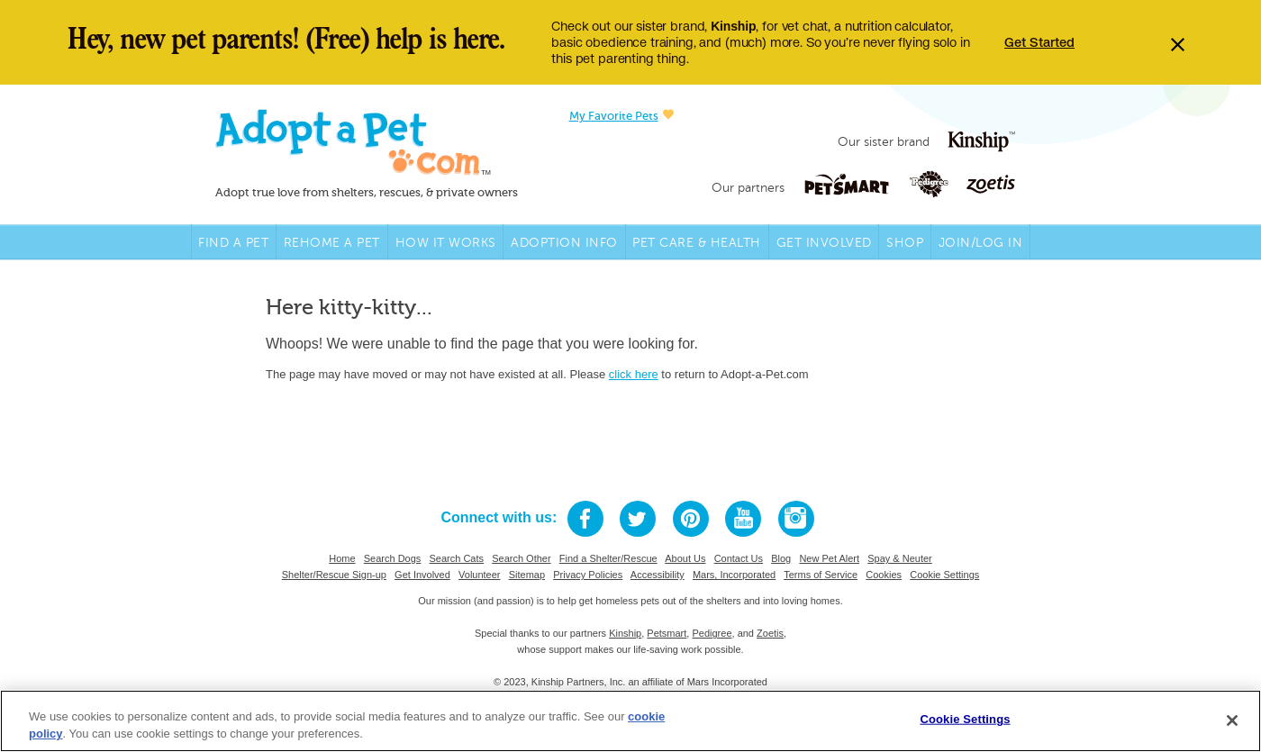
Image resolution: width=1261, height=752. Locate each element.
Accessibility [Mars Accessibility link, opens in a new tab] (657, 574)
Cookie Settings (944, 574)
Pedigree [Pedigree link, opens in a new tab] (711, 633)
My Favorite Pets (621, 115)
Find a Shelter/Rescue (608, 558)
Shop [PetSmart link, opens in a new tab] (904, 242)
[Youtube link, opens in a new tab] (743, 519)
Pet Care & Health (696, 242)
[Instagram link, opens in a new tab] (796, 519)
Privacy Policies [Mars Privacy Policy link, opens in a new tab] (587, 574)
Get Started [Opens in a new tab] (1039, 42)
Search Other (521, 558)
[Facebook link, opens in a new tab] (585, 519)
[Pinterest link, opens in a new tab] (691, 519)
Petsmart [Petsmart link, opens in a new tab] (666, 633)
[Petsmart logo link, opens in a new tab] (856, 184)
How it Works (445, 242)
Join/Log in (981, 242)
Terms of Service (820, 574)
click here (633, 374)
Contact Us (738, 558)
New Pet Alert (829, 558)
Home (342, 558)
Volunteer (479, 574)
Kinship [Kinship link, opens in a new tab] (625, 633)
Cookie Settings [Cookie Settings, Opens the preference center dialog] (965, 719)
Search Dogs (393, 558)
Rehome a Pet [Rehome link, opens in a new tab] (332, 242)
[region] (630, 721)
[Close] (1232, 720)
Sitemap (527, 574)
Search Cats (457, 558)
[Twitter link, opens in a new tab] (638, 519)
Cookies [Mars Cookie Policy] (884, 574)
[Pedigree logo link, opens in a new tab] (937, 184)
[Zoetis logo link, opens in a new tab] (990, 184)
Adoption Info (564, 242)
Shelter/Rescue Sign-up (334, 574)
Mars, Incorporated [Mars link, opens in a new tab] (734, 574)
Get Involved (824, 242)
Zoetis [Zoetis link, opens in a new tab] (770, 633)
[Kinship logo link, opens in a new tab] (981, 141)
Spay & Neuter (899, 558)
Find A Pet (233, 242)
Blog (781, 558)
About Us (685, 558)
